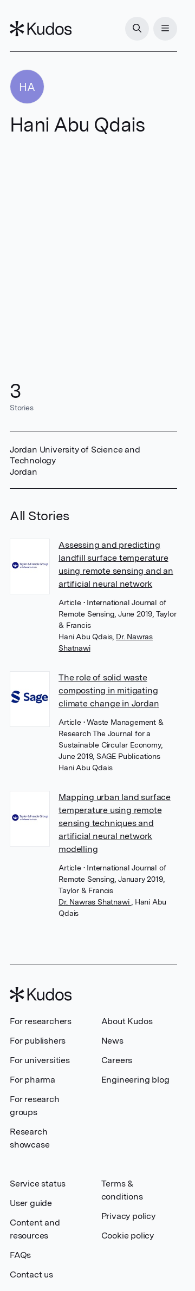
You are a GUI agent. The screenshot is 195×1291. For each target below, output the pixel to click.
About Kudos (127, 1021)
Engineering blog (135, 1079)
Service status (38, 1183)
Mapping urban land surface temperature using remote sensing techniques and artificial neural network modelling (114, 823)
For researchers (41, 1021)
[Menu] (165, 29)
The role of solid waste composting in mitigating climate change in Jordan (108, 690)
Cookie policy (127, 1235)
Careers (117, 1060)
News (112, 1041)
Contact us (31, 1274)
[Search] (137, 29)
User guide (31, 1203)
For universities (40, 1060)
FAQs (20, 1255)
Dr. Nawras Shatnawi (94, 901)
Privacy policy (128, 1216)
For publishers (38, 1041)
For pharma (32, 1079)
